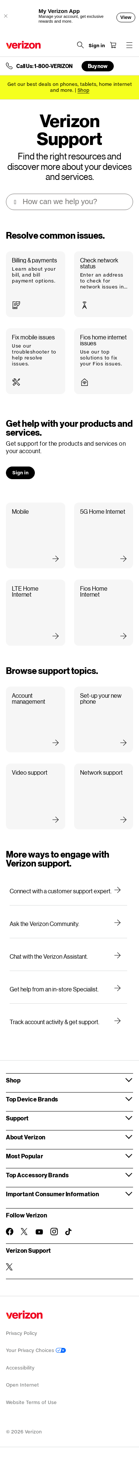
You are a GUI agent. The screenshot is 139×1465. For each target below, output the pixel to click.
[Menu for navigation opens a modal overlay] (129, 45)
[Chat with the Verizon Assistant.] (68, 956)
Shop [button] (13, 1080)
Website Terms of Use (31, 1402)
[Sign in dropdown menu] (97, 45)
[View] (125, 17)
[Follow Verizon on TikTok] (69, 1232)
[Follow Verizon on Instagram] (54, 1231)
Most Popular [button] (24, 1155)
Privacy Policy (21, 1333)
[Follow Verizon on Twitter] (24, 1231)
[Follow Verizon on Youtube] (39, 1232)
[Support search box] (70, 201)
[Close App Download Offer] (5, 16)
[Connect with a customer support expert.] (68, 891)
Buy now (97, 66)
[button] (35, 284)
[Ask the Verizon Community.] (68, 923)
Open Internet (22, 1385)
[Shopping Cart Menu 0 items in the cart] (113, 45)
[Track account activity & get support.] (68, 1021)
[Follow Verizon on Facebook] (9, 1231)
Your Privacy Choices (36, 1350)
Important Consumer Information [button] (52, 1193)
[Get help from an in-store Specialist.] (68, 989)
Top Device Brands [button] (32, 1099)
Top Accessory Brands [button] (37, 1174)
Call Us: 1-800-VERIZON (44, 66)
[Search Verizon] (80, 45)
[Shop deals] (83, 90)
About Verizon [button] (26, 1136)
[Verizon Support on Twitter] (9, 1267)
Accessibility (20, 1368)
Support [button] (17, 1118)
